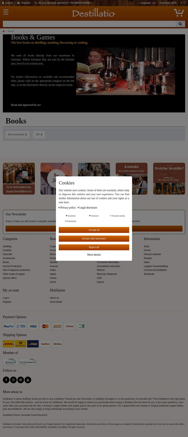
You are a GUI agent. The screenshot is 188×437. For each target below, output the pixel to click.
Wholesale (149, 274)
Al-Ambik (54, 250)
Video (147, 262)
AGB (99, 278)
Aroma (147, 250)
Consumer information (108, 262)
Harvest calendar (152, 254)
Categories (10, 239)
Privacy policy (67, 207)
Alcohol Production (12, 266)
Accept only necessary (94, 238)
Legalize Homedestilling (156, 266)
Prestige (54, 258)
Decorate (7, 254)
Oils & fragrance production (16, 270)
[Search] (180, 24)
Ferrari (53, 278)
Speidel (53, 262)
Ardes (53, 270)
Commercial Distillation (155, 270)
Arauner (54, 266)
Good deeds (56, 302)
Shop (146, 246)
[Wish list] (183, 3)
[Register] (24, 3)
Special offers (10, 278)
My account (11, 290)
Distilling (7, 246)
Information (152, 239)
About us (54, 298)
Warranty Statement (107, 274)
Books (6, 262)
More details (94, 254)
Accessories (9, 258)
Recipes (148, 258)
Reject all (94, 247)
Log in (6, 298)
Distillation (57, 290)
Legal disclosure (87, 207)
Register (7, 302)
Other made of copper (14, 274)
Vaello (53, 274)
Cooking (7, 250)
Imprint (100, 282)
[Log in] (7, 3)
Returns (101, 270)
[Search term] (89, 24)
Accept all (93, 230)
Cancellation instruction (108, 266)
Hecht (53, 282)
